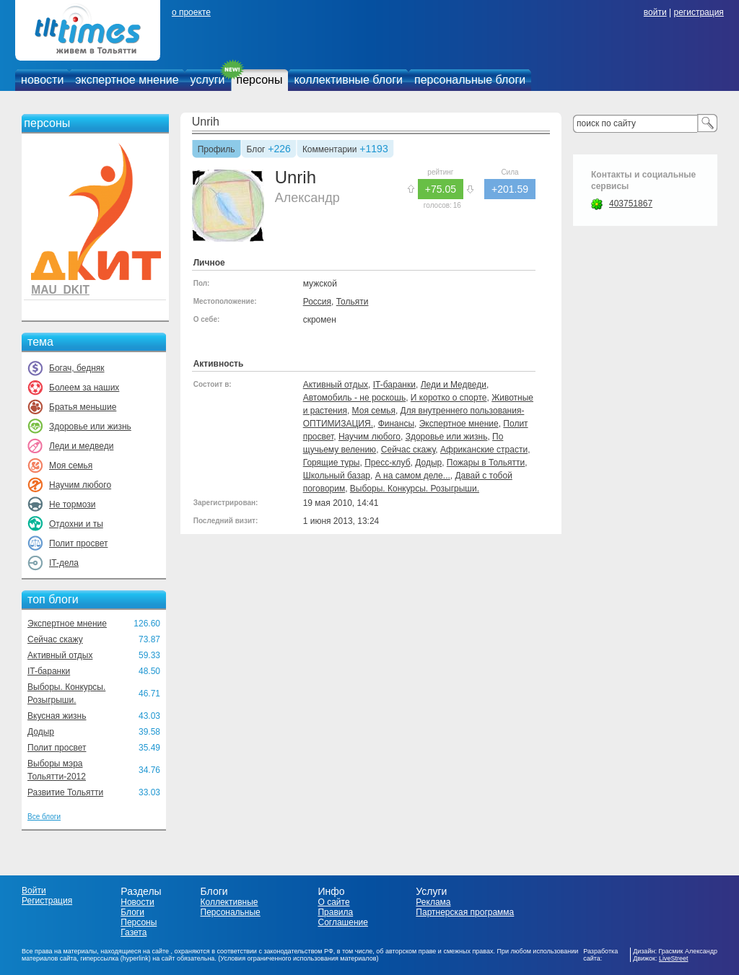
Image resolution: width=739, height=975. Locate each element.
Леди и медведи (81, 446)
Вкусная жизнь (57, 716)
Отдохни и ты (76, 524)
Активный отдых (59, 655)
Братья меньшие (82, 407)
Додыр (40, 732)
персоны (260, 80)
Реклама (433, 902)
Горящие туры (331, 463)
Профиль (216, 150)
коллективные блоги (348, 80)
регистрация (698, 12)
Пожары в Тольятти (486, 463)
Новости (137, 902)
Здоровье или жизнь (90, 426)
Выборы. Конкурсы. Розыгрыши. (414, 489)
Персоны (139, 922)
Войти (34, 891)
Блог (256, 150)
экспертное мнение (126, 80)
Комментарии (329, 150)
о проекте (191, 12)
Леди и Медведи (453, 385)
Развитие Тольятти (65, 792)
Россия (317, 302)
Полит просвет (78, 543)
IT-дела (64, 563)
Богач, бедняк (77, 368)
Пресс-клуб (387, 463)
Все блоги (44, 817)
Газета (134, 932)
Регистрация (47, 901)
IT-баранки (48, 671)
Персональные (231, 912)
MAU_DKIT (60, 290)
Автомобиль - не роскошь (354, 398)
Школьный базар (336, 476)
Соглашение (342, 922)
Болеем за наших (84, 387)
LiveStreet (673, 958)
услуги (208, 80)
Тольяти (352, 302)
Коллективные (229, 902)
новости (42, 80)
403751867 (630, 203)
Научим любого (80, 485)
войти (655, 12)
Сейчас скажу (55, 639)
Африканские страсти (484, 450)
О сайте (333, 902)
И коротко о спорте (449, 398)
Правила (335, 912)
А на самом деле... (412, 476)
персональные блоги (469, 80)
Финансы (396, 424)
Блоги (132, 912)
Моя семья (70, 465)
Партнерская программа (465, 912)
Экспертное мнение (67, 623)
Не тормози (72, 504)
